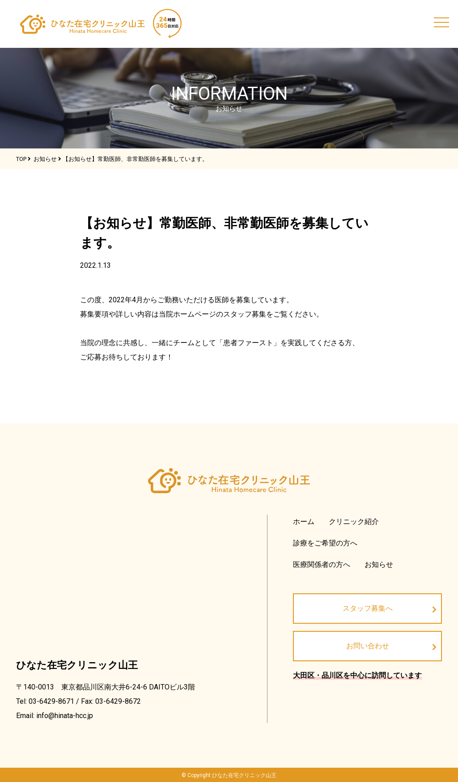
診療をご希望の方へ (325, 543)
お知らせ (379, 564)
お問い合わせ (367, 646)
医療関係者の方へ (321, 564)
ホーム (303, 521)
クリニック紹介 (354, 521)
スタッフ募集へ (368, 608)
